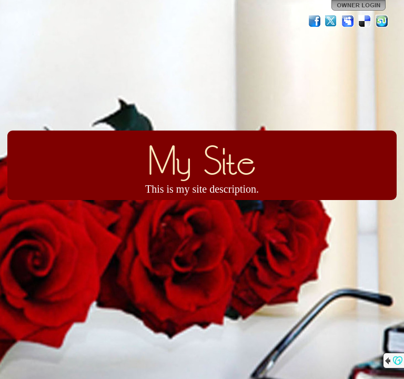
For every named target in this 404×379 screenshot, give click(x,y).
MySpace (348, 21)
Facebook (314, 21)
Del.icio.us (365, 21)
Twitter (331, 21)
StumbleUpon (382, 21)
